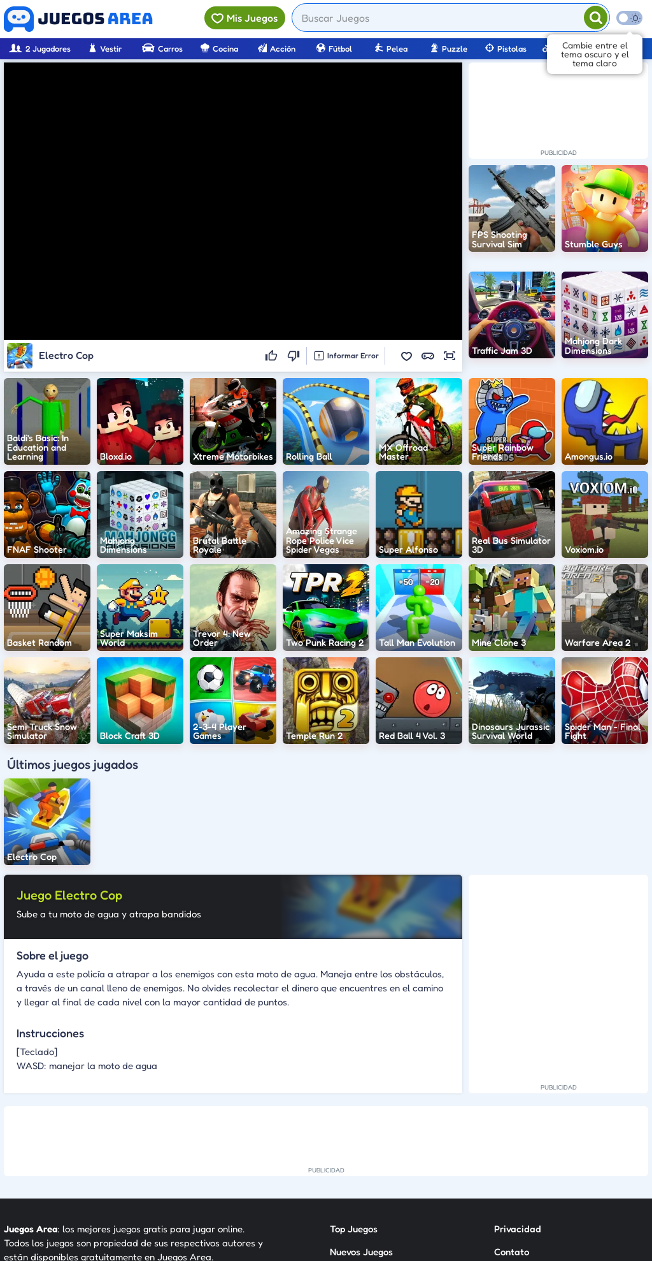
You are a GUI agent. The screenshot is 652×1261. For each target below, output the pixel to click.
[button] (406, 356)
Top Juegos (354, 1229)
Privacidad (517, 1229)
